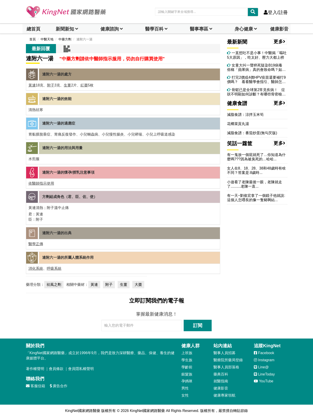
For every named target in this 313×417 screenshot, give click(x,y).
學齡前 (186, 367)
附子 (50, 85)
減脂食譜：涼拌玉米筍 (245, 115)
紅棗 (84, 85)
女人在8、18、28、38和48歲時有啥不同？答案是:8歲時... (256, 170)
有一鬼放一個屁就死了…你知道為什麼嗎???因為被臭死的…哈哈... (256, 157)
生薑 (67, 85)
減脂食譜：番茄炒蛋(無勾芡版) (252, 133)
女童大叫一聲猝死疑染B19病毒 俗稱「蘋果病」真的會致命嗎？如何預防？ (256, 67)
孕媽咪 (186, 381)
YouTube (263, 381)
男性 (185, 388)
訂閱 (197, 325)
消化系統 (35, 268)
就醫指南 (220, 381)
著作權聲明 (35, 369)
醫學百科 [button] (154, 28)
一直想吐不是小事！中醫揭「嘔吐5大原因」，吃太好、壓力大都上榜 (257, 55)
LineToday (264, 374)
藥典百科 (220, 374)
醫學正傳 (35, 244)
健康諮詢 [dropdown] (109, 28)
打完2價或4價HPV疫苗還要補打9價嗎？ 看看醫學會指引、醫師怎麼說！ (256, 79)
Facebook (264, 353)
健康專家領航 (224, 395)
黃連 (32, 85)
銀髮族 (186, 374)
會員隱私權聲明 (81, 369)
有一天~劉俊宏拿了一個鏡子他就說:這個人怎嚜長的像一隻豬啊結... (256, 198)
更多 (279, 41)
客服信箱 (35, 386)
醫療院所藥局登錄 (228, 360)
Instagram (264, 360)
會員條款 (56, 369)
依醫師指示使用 (41, 183)
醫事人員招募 (224, 353)
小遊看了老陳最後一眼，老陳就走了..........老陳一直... (254, 184)
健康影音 (279, 28)
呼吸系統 (54, 268)
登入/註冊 (276, 12)
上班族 (186, 353)
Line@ (261, 367)
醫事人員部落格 (226, 367)
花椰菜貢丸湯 (238, 124)
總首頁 (33, 28)
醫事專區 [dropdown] (199, 28)
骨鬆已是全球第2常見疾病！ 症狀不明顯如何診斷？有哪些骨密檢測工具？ (256, 92)
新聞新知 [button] (65, 28)
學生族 (186, 360)
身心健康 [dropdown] (244, 28)
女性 (185, 395)
